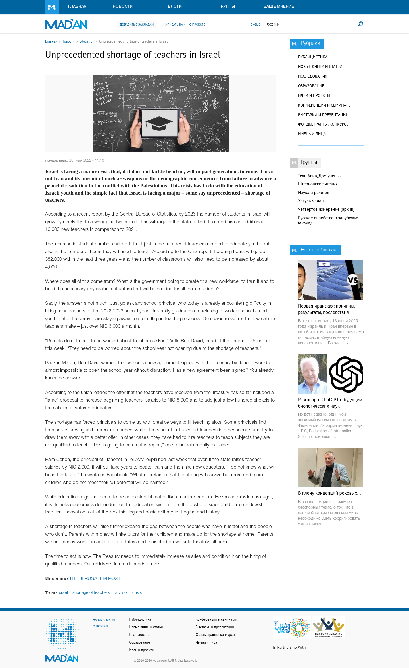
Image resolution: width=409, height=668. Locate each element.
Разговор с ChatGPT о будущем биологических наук (330, 402)
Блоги (175, 7)
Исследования (312, 76)
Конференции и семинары (324, 105)
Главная (77, 7)
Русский (272, 24)
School (121, 593)
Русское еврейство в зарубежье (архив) (328, 220)
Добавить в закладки (137, 24)
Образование (311, 85)
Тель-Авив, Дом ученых (320, 175)
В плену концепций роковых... (329, 493)
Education (87, 41)
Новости (123, 7)
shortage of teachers (91, 593)
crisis (137, 593)
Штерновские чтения (318, 183)
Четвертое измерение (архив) (326, 209)
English (256, 24)
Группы (226, 7)
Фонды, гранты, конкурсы (323, 124)
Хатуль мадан (311, 200)
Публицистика (312, 56)
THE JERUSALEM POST (94, 579)
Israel (63, 593)
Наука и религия (313, 192)
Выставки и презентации (323, 114)
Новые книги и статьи (320, 66)
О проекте (197, 24)
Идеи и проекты (314, 95)
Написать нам (174, 24)
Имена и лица (312, 133)
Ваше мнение (279, 7)
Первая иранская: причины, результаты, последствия (326, 309)
